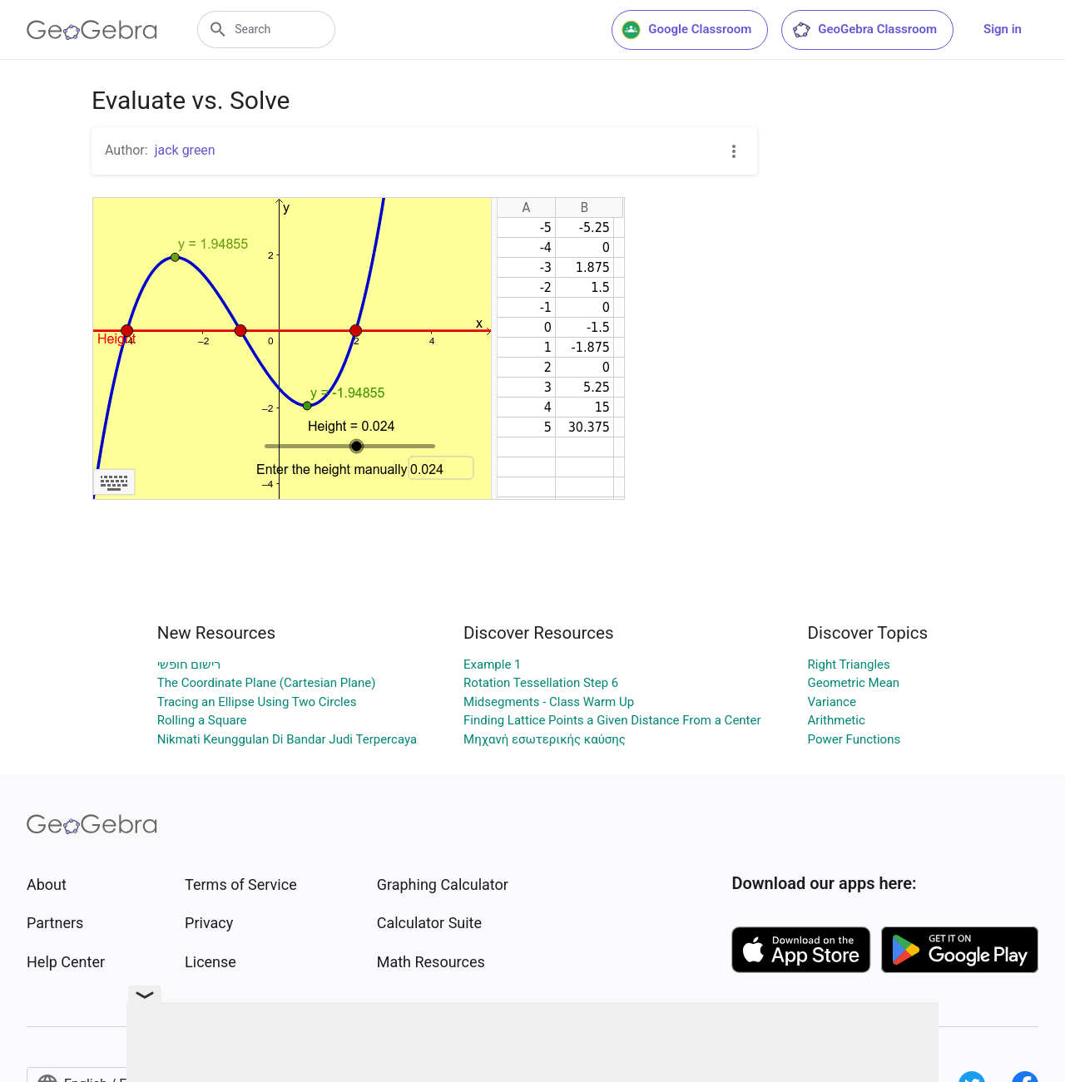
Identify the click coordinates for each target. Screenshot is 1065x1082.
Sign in (1002, 29)
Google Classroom (686, 30)
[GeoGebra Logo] (92, 30)
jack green (185, 150)
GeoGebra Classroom (864, 30)
